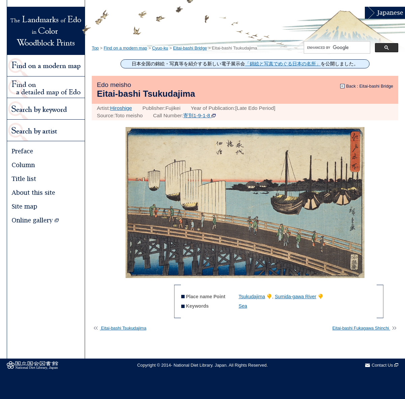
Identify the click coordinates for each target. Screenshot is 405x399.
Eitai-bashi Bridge (190, 48)
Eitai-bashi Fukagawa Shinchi (364, 328)
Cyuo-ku (160, 48)
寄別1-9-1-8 (199, 115)
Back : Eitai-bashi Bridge (369, 86)
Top (95, 48)
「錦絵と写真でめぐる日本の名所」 (283, 63)
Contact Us (385, 365)
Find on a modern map (125, 48)
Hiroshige (121, 108)
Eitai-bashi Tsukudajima (120, 328)
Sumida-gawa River (295, 296)
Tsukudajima (252, 296)
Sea (243, 306)
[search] (336, 47)
